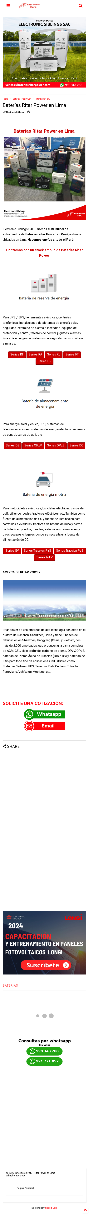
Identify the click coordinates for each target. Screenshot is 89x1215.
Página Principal (25, 1188)
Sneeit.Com (51, 1208)
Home (5, 99)
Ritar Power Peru (43, 99)
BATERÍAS (10, 985)
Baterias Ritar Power (22, 99)
